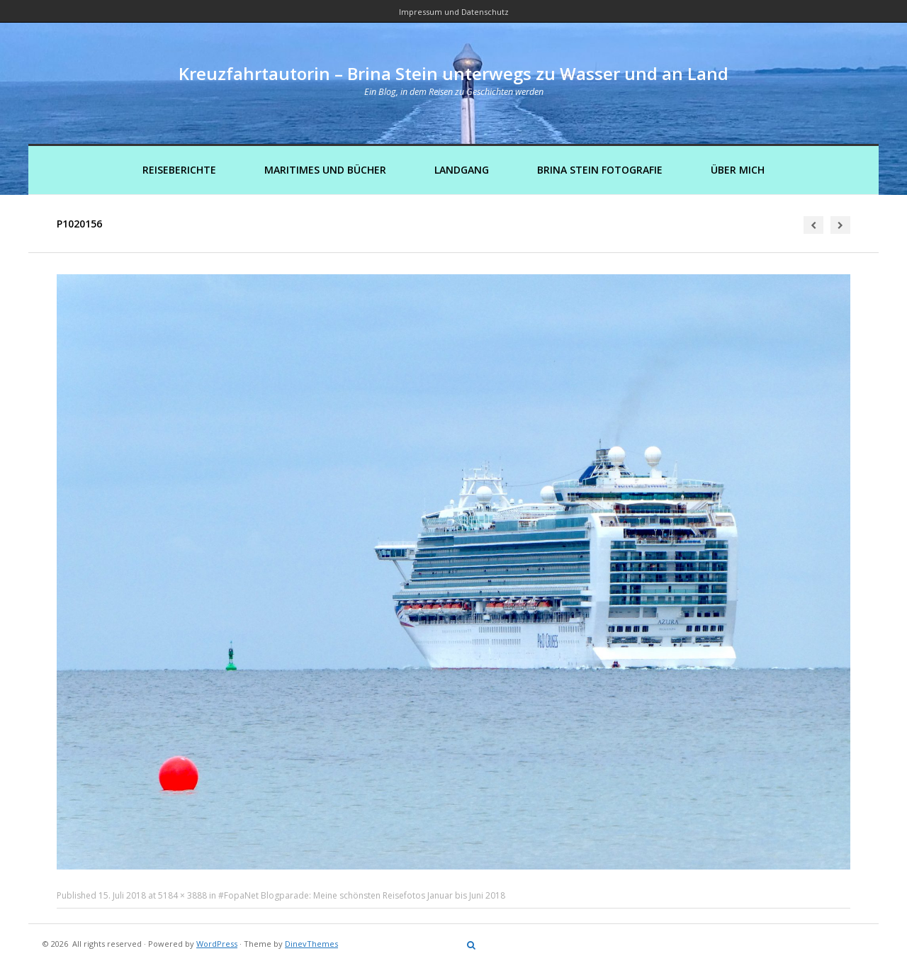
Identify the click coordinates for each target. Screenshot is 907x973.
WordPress (216, 943)
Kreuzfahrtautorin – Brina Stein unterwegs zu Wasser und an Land (453, 73)
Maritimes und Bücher (325, 169)
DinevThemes (311, 943)
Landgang (461, 169)
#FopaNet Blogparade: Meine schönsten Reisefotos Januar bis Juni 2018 (361, 895)
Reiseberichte (179, 169)
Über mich (738, 169)
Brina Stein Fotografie (600, 169)
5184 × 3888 (182, 895)
